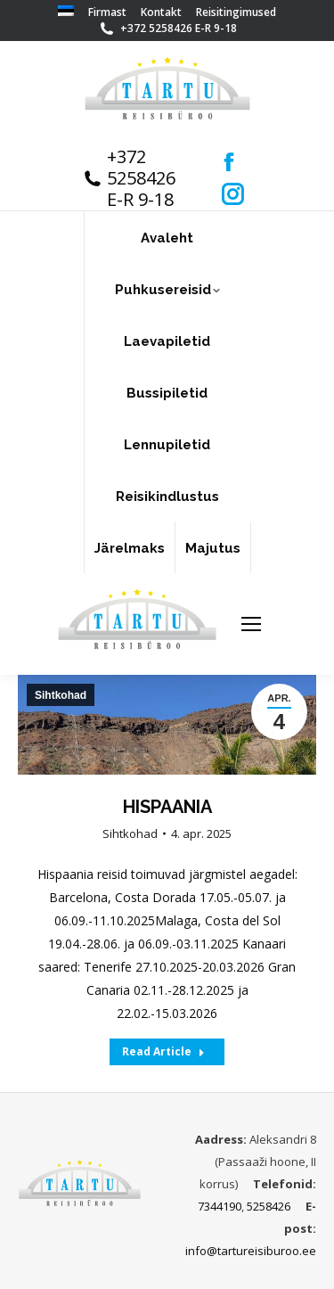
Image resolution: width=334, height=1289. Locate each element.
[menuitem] (66, 12)
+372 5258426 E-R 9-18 (178, 28)
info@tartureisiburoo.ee (250, 1251)
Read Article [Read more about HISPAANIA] (163, 1051)
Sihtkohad (130, 833)
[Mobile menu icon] (251, 624)
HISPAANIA (167, 806)
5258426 (268, 1206)
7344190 (219, 1206)
